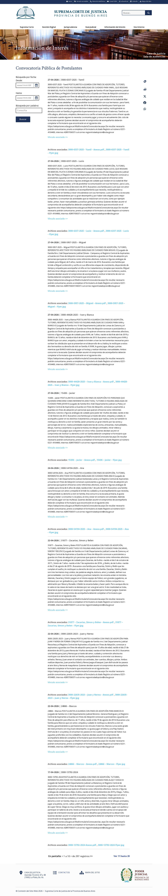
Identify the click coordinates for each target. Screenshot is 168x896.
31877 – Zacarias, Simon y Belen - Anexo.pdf (91, 622)
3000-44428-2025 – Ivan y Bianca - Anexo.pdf (91, 381)
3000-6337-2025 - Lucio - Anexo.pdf (86, 230)
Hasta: (19, 93)
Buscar (22, 119)
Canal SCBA (112, 1)
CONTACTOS (64, 872)
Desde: (19, 80)
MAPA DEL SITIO (92, 872)
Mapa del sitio (145, 1)
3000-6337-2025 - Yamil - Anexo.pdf (86, 149)
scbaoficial (123, 1)
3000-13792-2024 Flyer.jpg (111, 845)
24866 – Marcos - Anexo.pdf (82, 764)
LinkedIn (134, 1)
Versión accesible (81, 1)
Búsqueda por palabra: (27, 105)
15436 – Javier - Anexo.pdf (81, 459)
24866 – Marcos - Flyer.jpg (111, 764)
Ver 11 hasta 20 (122, 856)
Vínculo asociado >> (58, 137)
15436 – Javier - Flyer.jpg (109, 459)
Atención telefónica (97, 1)
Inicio (69, 1)
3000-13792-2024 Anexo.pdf (82, 845)
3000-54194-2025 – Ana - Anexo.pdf (86, 529)
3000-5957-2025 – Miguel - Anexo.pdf (87, 303)
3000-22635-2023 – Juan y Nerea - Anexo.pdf (90, 694)
